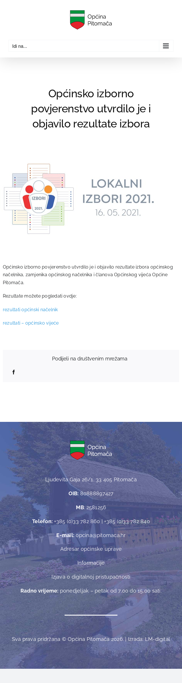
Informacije (91, 563)
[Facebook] (14, 372)
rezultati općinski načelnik (30, 309)
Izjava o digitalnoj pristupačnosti (90, 577)
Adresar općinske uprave (91, 549)
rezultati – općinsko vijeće (31, 323)
